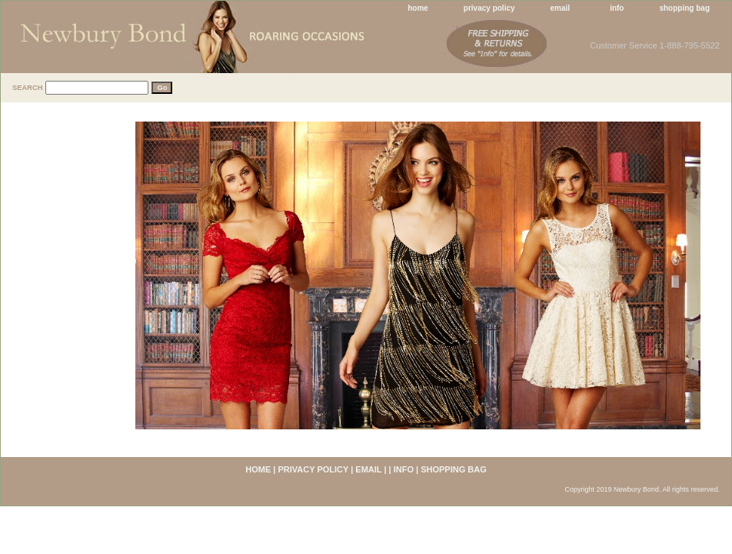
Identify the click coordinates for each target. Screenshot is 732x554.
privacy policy (489, 8)
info (617, 8)
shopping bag (684, 8)
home (418, 8)
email (561, 8)
